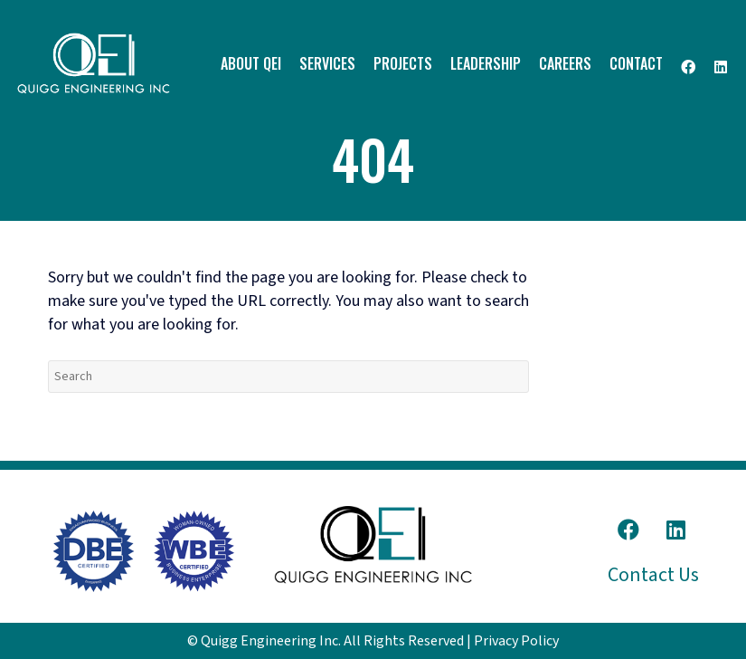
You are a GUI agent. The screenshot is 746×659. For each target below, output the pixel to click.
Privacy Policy (516, 641)
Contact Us (653, 574)
